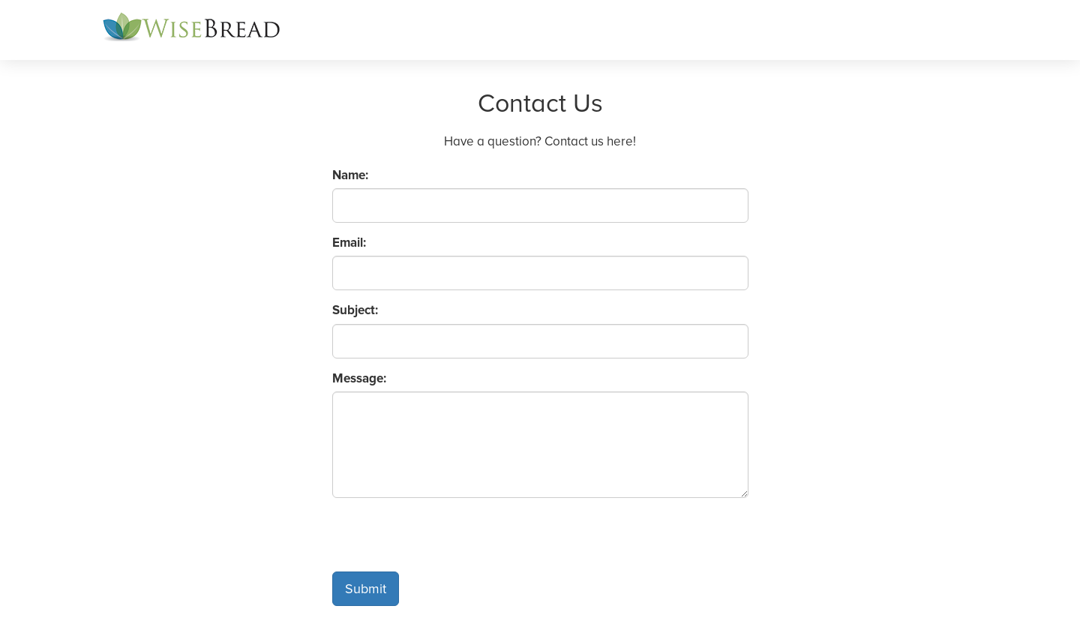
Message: (359, 378)
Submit (365, 588)
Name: (350, 175)
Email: (349, 242)
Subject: (355, 310)
